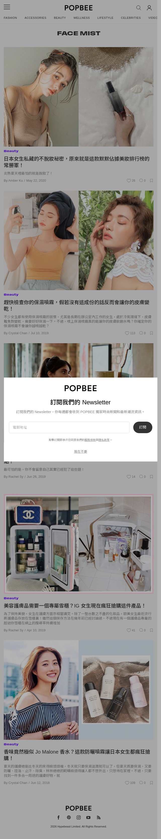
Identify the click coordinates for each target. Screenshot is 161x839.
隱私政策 (104, 439)
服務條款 (90, 439)
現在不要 (80, 451)
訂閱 (142, 427)
